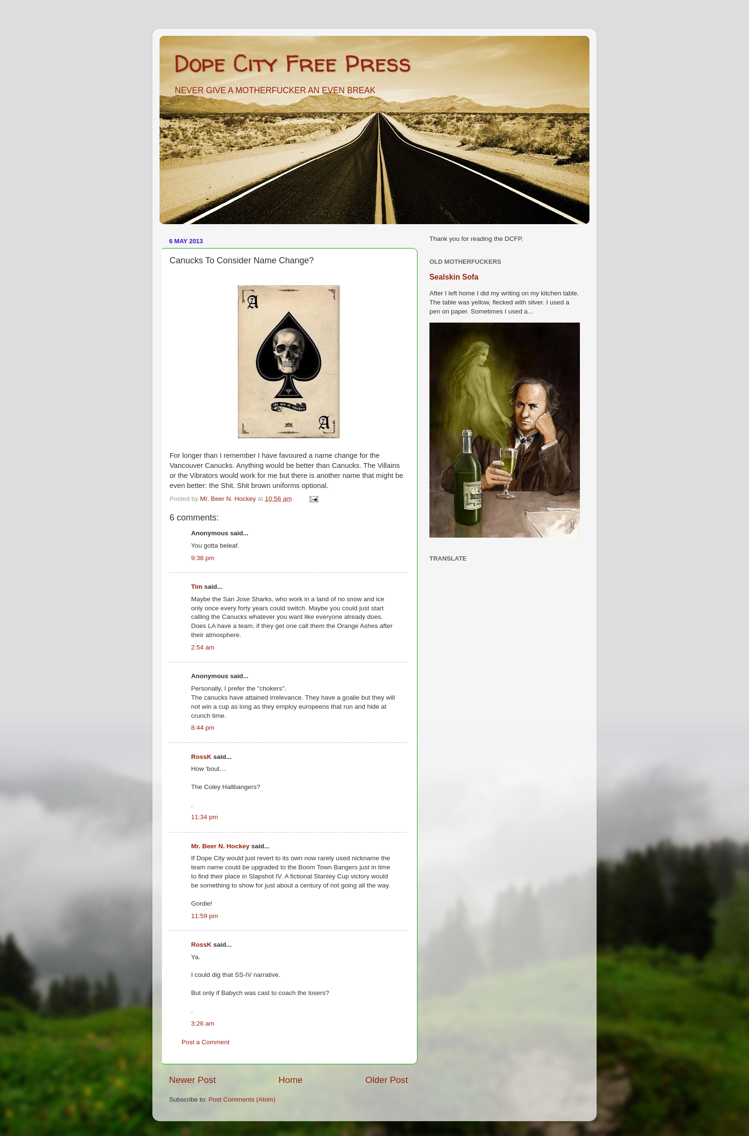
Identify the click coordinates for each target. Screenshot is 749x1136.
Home (290, 1080)
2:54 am (202, 647)
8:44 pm (202, 727)
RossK (201, 756)
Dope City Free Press (292, 62)
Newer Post (192, 1080)
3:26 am (202, 1023)
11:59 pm (204, 916)
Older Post (386, 1080)
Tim (197, 586)
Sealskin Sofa (454, 277)
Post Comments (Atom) (242, 1099)
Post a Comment (206, 1042)
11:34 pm (204, 817)
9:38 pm (202, 558)
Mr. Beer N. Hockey (220, 846)
